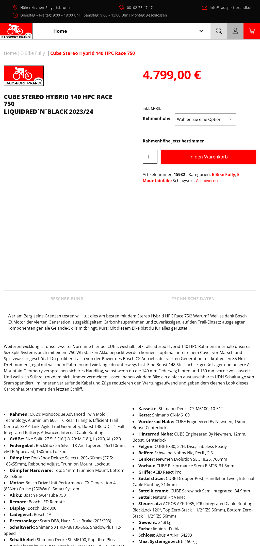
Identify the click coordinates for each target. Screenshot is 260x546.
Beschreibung (67, 243)
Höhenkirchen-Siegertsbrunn (45, 7)
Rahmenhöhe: (157, 118)
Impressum (223, 530)
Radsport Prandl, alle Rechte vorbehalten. (137, 532)
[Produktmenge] (150, 157)
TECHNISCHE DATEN (193, 243)
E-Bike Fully (33, 53)
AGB (243, 530)
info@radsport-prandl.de (231, 7)
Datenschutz (194, 530)
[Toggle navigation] (201, 31)
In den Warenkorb (208, 157)
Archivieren (207, 180)
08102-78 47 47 (140, 7)
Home (10, 53)
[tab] (67, 242)
